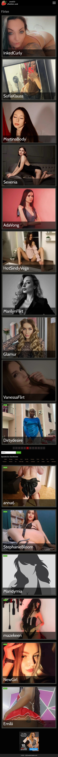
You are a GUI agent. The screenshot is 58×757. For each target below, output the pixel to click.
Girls (16, 461)
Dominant (32, 459)
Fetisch (38, 459)
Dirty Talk (26, 459)
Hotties (27, 461)
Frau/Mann (4, 461)
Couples (16, 459)
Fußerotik (10, 461)
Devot (21, 459)
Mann (48, 461)
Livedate (43, 461)
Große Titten (21, 461)
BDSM (5, 459)
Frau (47, 459)
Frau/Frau (52, 459)
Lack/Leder (33, 461)
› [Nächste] (41, 448)
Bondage (10, 459)
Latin (38, 461)
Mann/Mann (54, 461)
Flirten (43, 459)
